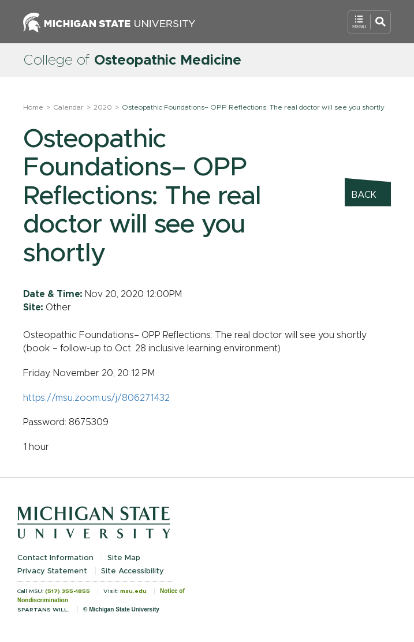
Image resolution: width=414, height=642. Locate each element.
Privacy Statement (52, 571)
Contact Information (55, 558)
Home (33, 107)
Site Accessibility (132, 571)
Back (364, 195)
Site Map (123, 558)
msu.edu (133, 591)
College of (132, 60)
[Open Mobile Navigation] (369, 21)
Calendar (68, 107)
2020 (103, 107)
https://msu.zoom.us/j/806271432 (96, 398)
